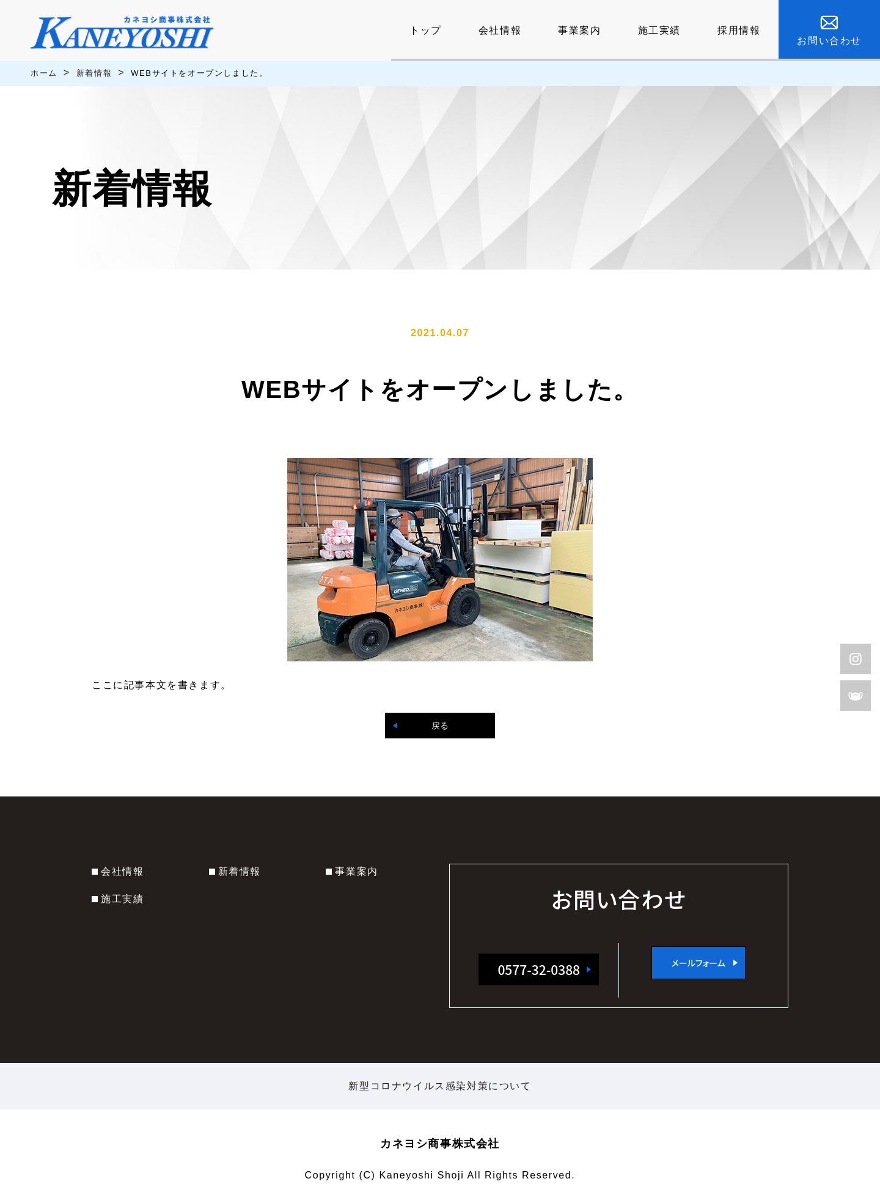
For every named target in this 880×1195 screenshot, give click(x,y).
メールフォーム (698, 963)
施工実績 (122, 899)
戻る (440, 725)
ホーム (44, 73)
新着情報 (94, 73)
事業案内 (356, 871)
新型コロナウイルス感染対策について (439, 1086)
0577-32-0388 (538, 969)
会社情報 (122, 871)
